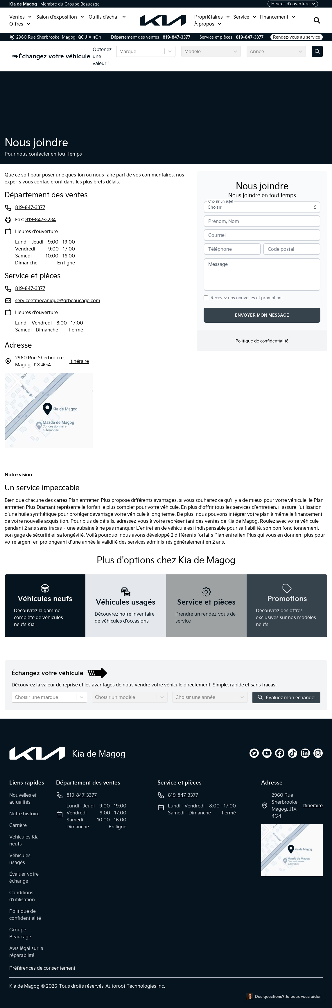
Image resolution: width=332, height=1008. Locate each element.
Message (218, 264)
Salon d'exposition (60, 17)
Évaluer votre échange (24, 877)
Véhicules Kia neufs (24, 840)
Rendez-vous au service (296, 37)
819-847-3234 (40, 219)
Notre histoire (24, 813)
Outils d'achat (107, 17)
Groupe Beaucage (20, 933)
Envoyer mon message (262, 315)
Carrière (18, 825)
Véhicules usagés (19, 858)
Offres (19, 24)
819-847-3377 (176, 37)
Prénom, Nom (223, 221)
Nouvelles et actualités (23, 798)
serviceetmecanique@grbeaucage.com (57, 300)
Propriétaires (212, 17)
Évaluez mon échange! (286, 697)
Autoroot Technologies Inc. (135, 986)
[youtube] (267, 753)
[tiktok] (292, 753)
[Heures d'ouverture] (293, 4)
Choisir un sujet (220, 201)
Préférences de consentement (42, 968)
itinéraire (79, 361)
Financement (277, 17)
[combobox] (120, 51)
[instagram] (318, 753)
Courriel (217, 235)
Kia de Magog (23, 4)
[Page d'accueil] (37, 753)
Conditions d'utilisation (22, 896)
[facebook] (279, 753)
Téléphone (220, 249)
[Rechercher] (317, 20)
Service (244, 17)
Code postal (281, 249)
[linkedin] (305, 753)
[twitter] (254, 753)
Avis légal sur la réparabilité (26, 951)
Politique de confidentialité (262, 341)
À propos (207, 24)
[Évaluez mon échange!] (317, 51)
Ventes (20, 17)
